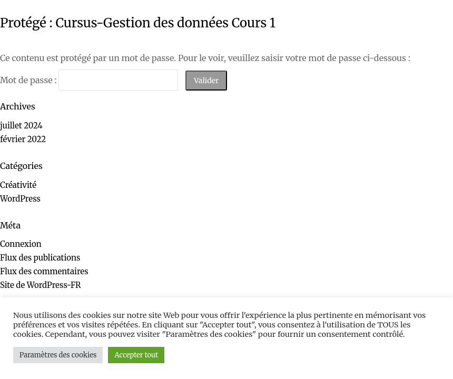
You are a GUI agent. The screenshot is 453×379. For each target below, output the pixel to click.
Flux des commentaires (44, 271)
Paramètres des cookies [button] (57, 355)
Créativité (18, 185)
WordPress (20, 199)
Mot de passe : (89, 80)
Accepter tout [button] (136, 355)
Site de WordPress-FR (40, 285)
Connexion (21, 244)
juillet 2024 (21, 126)
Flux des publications (40, 258)
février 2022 (23, 139)
